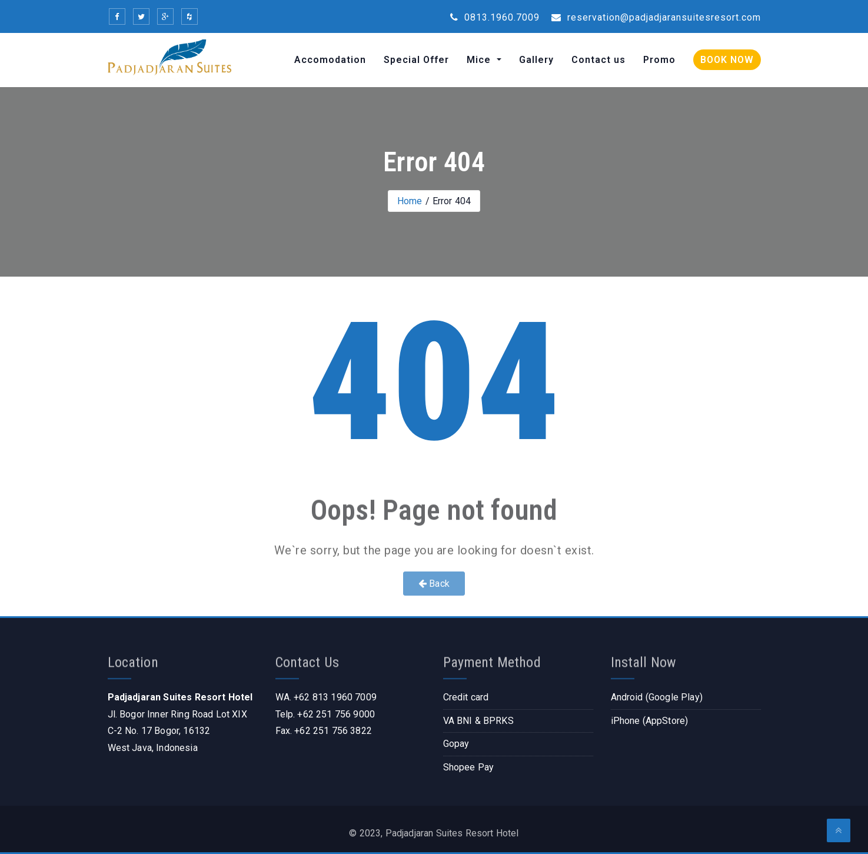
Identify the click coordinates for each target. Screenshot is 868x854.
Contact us (598, 59)
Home (410, 201)
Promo (659, 59)
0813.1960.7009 (495, 17)
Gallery (536, 59)
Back (434, 583)
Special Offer (416, 59)
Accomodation (330, 59)
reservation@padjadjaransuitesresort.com (656, 17)
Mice (480, 59)
